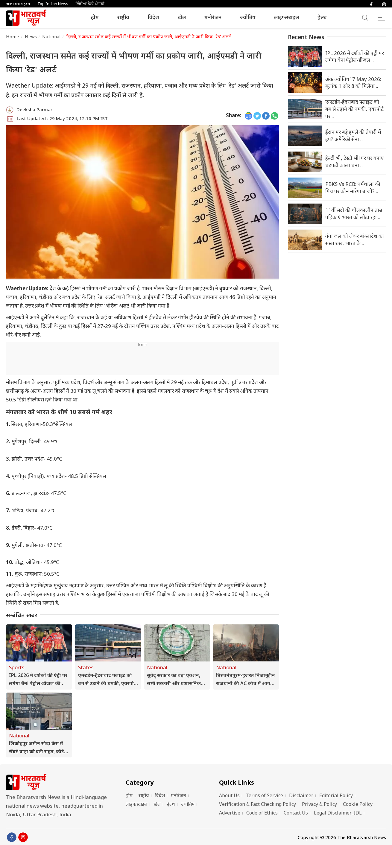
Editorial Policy (336, 795)
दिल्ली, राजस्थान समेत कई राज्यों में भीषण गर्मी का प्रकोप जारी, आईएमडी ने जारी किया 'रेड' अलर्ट (148, 36)
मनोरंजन (212, 17)
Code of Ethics (262, 812)
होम (95, 17)
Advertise (229, 812)
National (51, 36)
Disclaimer (301, 795)
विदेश (153, 17)
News (31, 36)
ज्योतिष (248, 17)
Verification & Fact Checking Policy (257, 804)
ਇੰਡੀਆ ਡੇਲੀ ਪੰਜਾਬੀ (90, 4)
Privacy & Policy (319, 804)
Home (12, 36)
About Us (229, 795)
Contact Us (296, 812)
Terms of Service (264, 795)
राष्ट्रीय (123, 17)
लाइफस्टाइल (286, 17)
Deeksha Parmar (34, 109)
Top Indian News (52, 4)
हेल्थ (322, 17)
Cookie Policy (358, 804)
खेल (182, 17)
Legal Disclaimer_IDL (338, 812)
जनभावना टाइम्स (18, 4)
